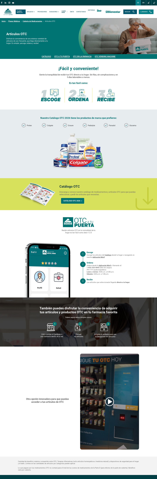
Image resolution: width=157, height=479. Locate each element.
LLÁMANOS (146, 11)
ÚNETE (72, 12)
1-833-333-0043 (93, 268)
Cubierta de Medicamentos (32, 21)
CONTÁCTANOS (81, 12)
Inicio (4, 21)
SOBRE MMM (65, 11)
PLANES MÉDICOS (21, 11)
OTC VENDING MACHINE (105, 56)
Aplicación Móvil (99, 257)
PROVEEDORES (42, 12)
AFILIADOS (31, 12)
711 (88, 270)
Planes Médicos (14, 21)
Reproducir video (109, 401)
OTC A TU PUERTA (62, 56)
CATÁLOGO (46, 56)
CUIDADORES (54, 12)
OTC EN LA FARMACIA (82, 56)
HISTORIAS (91, 10)
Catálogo (108, 255)
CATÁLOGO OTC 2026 (71, 201)
